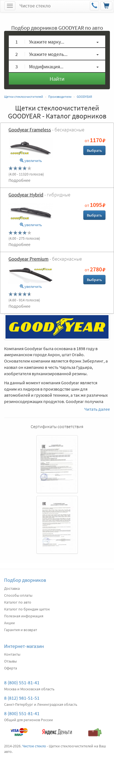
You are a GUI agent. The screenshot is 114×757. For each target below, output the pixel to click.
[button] (57, 41)
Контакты (12, 654)
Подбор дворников (25, 580)
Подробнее (19, 180)
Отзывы (10, 661)
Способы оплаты (18, 595)
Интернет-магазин (24, 646)
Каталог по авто (17, 602)
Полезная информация (23, 615)
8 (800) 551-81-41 (21, 682)
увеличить (31, 160)
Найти (57, 78)
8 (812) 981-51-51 (21, 698)
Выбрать (94, 150)
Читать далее (97, 409)
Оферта (10, 668)
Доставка (12, 588)
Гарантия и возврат (20, 629)
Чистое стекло (35, 5)
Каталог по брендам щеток (27, 609)
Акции (9, 622)
